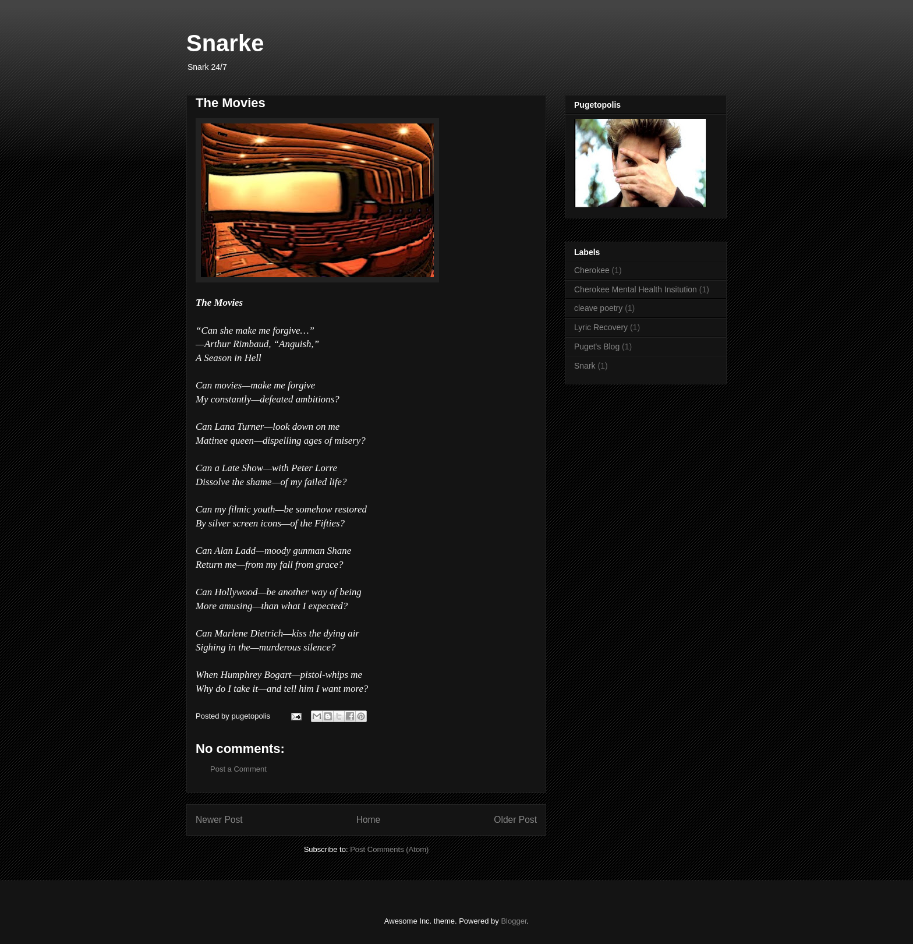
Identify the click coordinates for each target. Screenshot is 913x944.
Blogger (513, 921)
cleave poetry (598, 308)
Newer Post (219, 820)
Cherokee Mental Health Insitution (635, 289)
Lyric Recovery (601, 327)
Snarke (225, 43)
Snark (585, 365)
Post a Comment (238, 769)
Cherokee (592, 270)
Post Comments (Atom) (389, 849)
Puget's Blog (597, 346)
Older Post (515, 820)
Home (368, 820)
